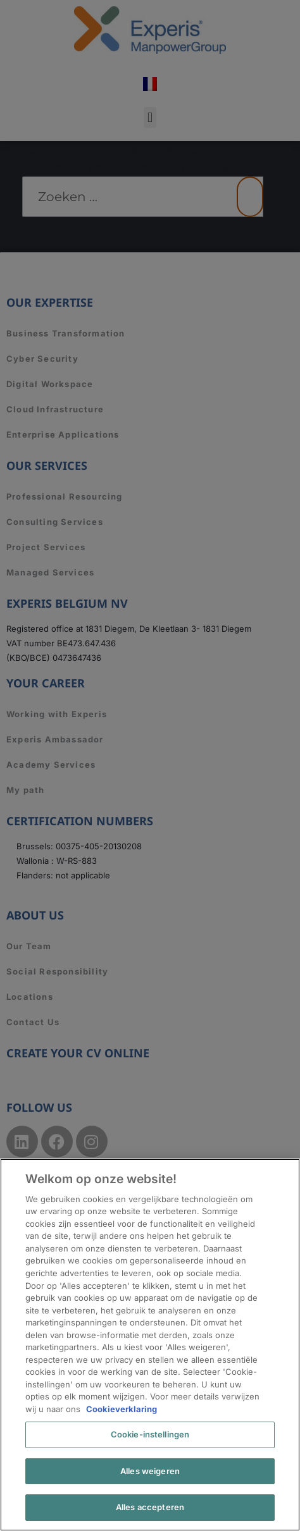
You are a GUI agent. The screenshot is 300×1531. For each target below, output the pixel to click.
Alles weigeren (150, 1471)
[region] (150, 1345)
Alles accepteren (150, 1507)
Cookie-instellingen (150, 1434)
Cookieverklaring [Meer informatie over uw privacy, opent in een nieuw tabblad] (121, 1409)
